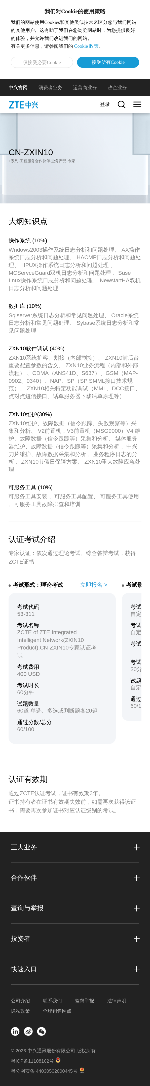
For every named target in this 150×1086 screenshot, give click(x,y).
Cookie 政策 (86, 46)
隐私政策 (20, 1011)
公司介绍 (20, 1000)
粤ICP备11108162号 (32, 1061)
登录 (105, 104)
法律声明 (116, 1000)
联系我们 (52, 1000)
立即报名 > (93, 585)
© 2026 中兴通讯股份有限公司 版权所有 (53, 1050)
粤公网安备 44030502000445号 (44, 1071)
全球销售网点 (57, 1011)
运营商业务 (85, 87)
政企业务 (117, 87)
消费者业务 (50, 87)
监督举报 (84, 1000)
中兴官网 (18, 87)
